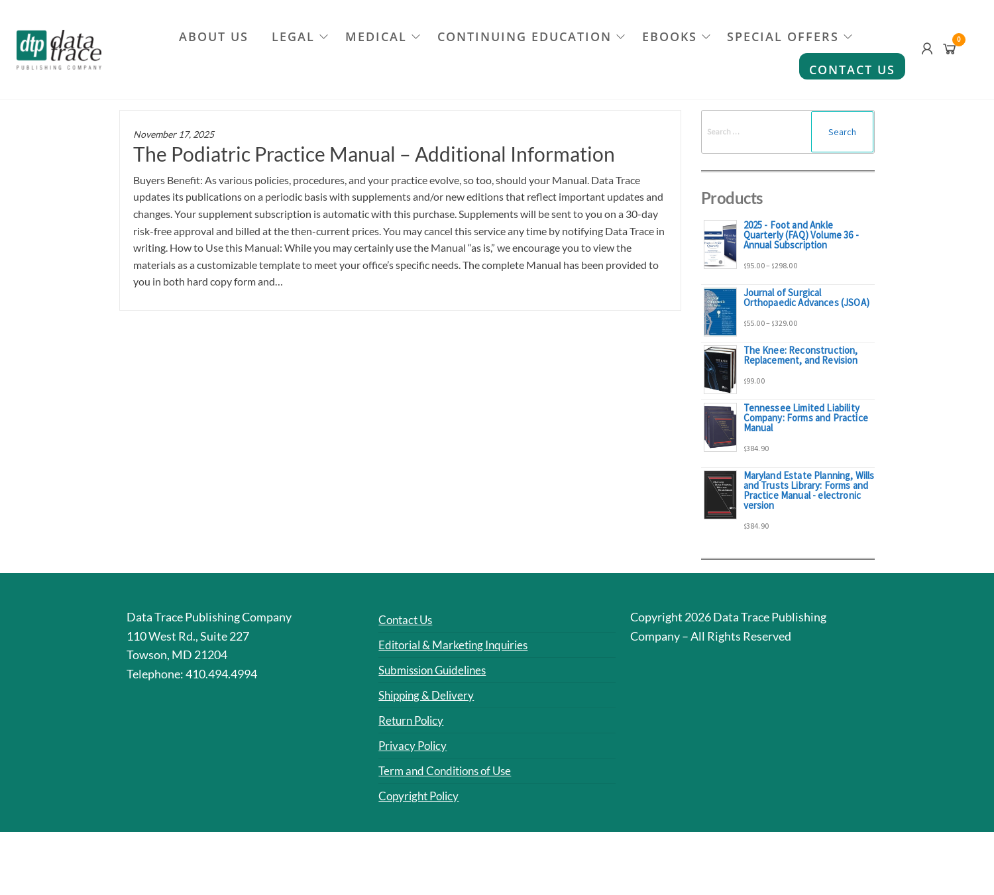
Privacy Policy (414, 744)
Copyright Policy (421, 794)
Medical (376, 36)
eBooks (670, 36)
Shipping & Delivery (429, 694)
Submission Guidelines (437, 669)
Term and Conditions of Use (449, 770)
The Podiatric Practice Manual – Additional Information (374, 154)
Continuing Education (525, 36)
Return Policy (413, 719)
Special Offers (786, 36)
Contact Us (852, 70)
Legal (292, 36)
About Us (212, 36)
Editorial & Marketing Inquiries (458, 644)
